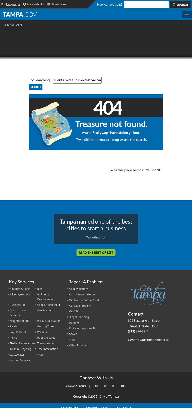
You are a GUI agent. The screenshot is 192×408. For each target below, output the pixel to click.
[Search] (180, 4)
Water (41, 354)
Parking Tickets (46, 326)
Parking (14, 326)
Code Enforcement (48, 305)
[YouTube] (123, 386)
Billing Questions (20, 294)
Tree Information (47, 349)
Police (13, 337)
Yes (149, 169)
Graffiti (73, 311)
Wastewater (17, 354)
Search (36, 87)
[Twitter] (105, 386)
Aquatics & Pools (20, 289)
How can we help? (109, 4)
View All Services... (21, 360)
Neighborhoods (19, 320)
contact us (162, 340)
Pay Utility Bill (18, 332)
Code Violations (78, 289)
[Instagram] (114, 386)
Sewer (73, 334)
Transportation (46, 343)
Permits (42, 332)
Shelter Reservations (22, 343)
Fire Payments (46, 310)
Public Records (46, 337)
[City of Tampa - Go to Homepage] (20, 14)
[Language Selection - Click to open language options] (11, 4)
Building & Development (45, 297)
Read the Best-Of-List (96, 253)
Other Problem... (79, 345)
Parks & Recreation (49, 320)
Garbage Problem (80, 305)
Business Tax (18, 305)
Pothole (74, 322)
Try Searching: (40, 80)
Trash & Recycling (20, 349)
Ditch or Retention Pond (84, 300)
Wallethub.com (96, 237)
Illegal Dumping (79, 317)
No (159, 169)
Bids (40, 289)
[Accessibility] (33, 4)
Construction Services (18, 313)
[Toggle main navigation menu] (187, 14)
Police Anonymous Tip (82, 328)
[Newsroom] (56, 4)
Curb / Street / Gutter (82, 294)
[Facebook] (96, 386)
